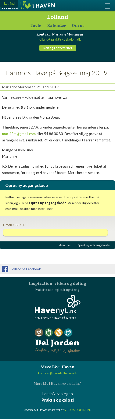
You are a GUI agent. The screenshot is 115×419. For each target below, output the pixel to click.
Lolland (57, 17)
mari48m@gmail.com (19, 133)
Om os (78, 26)
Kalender (56, 26)
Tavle (35, 26)
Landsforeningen (57, 397)
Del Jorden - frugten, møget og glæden (57, 340)
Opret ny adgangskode (93, 245)
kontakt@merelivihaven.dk (57, 373)
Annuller (65, 245)
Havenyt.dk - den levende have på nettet (57, 307)
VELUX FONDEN (77, 410)
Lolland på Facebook (26, 269)
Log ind (9, 3)
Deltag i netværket (57, 48)
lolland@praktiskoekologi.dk (60, 39)
